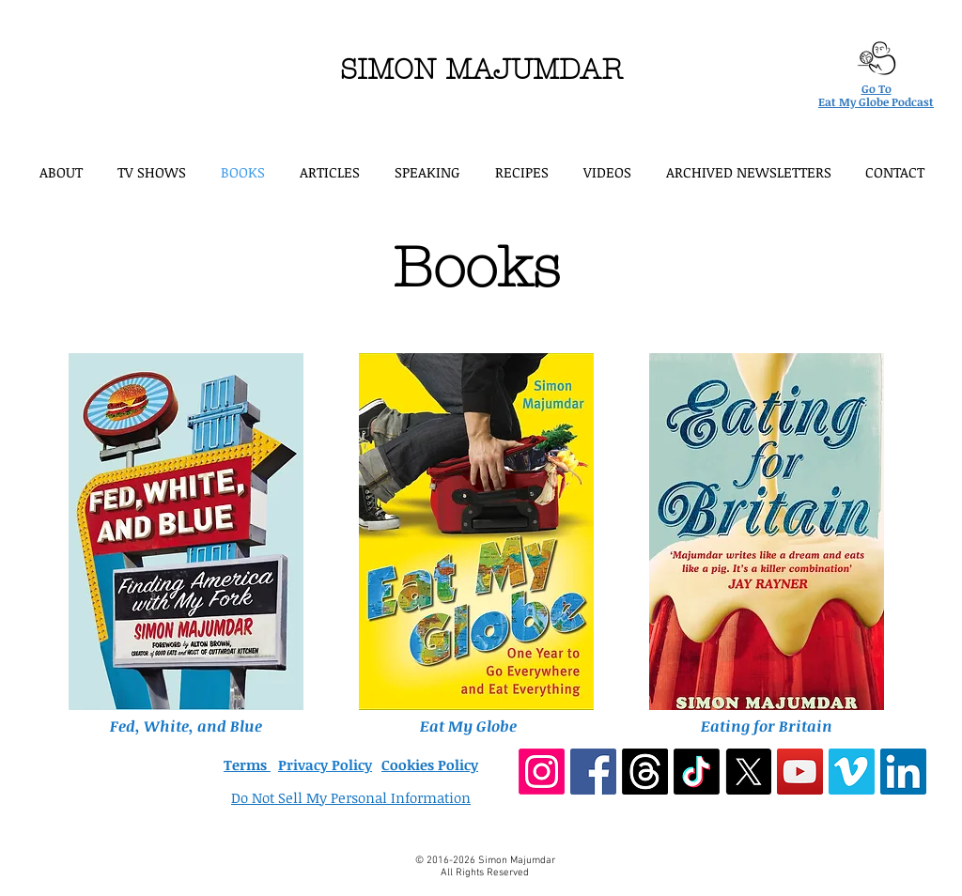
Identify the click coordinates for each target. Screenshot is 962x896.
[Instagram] (542, 772)
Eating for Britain (766, 726)
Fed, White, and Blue (186, 726)
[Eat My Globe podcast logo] (876, 58)
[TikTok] (697, 772)
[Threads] (645, 772)
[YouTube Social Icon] (800, 772)
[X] (748, 772)
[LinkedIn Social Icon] (903, 772)
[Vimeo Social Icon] (852, 772)
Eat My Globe (468, 726)
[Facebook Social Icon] (593, 772)
